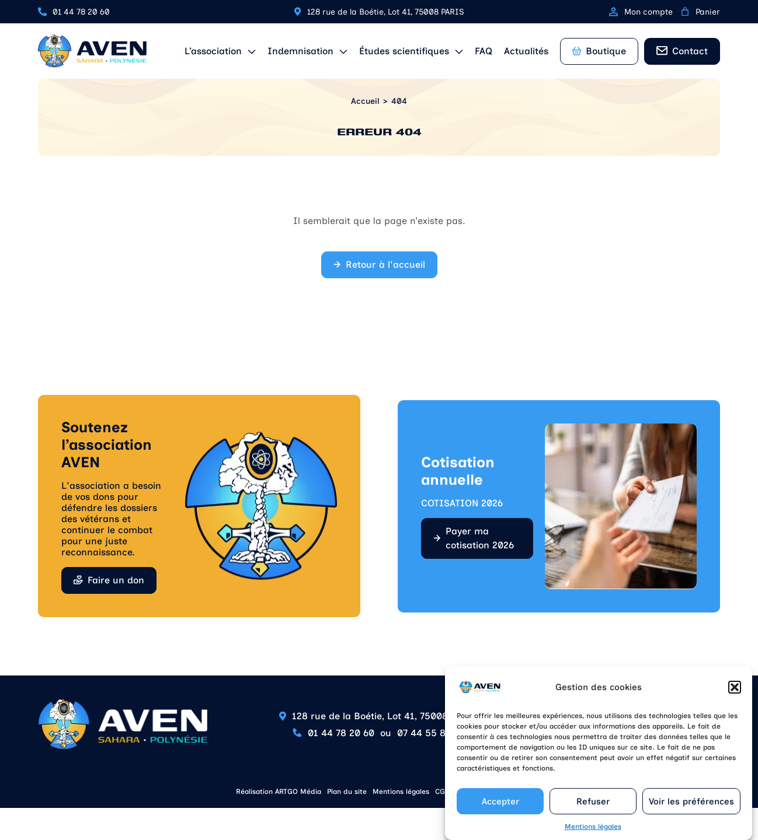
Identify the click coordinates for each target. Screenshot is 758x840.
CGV (442, 792)
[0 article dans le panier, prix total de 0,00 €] (685, 11)
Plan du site (347, 792)
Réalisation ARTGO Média (278, 792)
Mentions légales (593, 829)
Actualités (526, 51)
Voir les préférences (691, 804)
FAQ (483, 51)
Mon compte (641, 12)
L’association (213, 51)
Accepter (500, 804)
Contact (690, 51)
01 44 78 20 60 (81, 12)
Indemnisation (300, 51)
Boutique (599, 51)
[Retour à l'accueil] (92, 51)
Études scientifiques (404, 51)
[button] (734, 689)
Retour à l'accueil (385, 264)
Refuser (593, 804)
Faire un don (116, 580)
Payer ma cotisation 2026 (480, 538)
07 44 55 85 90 (431, 732)
